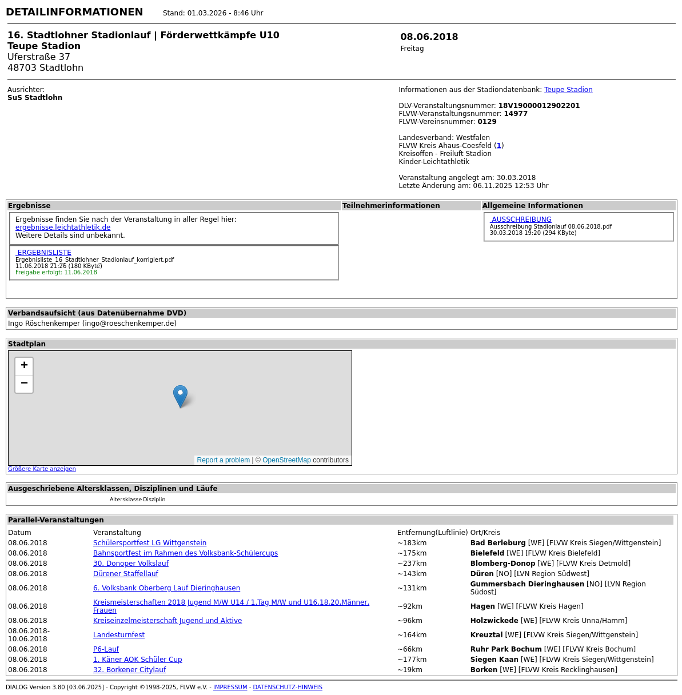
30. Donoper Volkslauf (131, 564)
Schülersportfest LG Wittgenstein (149, 543)
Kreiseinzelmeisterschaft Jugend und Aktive (167, 621)
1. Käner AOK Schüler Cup (137, 660)
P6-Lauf (106, 649)
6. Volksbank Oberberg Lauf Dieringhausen (166, 588)
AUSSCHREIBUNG (521, 219)
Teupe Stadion (568, 90)
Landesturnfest (119, 635)
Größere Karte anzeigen (42, 469)
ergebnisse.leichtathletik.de (63, 227)
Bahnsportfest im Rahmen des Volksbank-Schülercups (185, 553)
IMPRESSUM (230, 687)
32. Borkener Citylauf (129, 670)
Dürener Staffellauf (125, 574)
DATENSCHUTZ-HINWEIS (288, 687)
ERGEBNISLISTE (43, 253)
